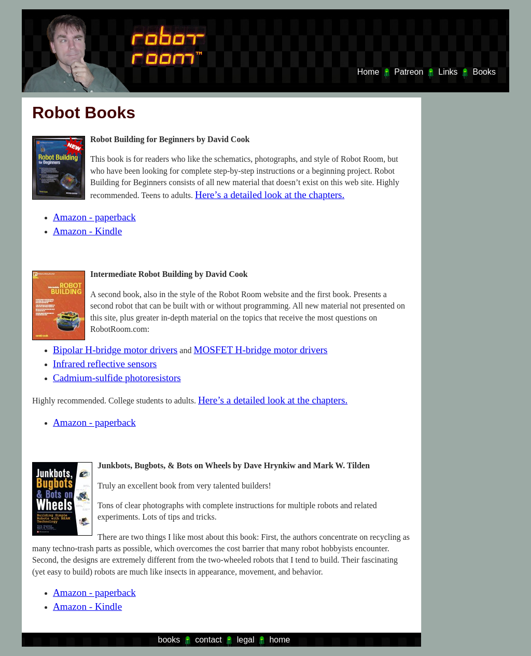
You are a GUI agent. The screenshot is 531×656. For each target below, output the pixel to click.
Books (484, 71)
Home (368, 71)
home (279, 639)
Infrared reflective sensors (105, 363)
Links (447, 71)
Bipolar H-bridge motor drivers (115, 349)
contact (208, 639)
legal (246, 639)
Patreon (408, 71)
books (169, 639)
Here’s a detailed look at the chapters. (269, 194)
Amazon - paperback (94, 217)
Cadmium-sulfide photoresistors (117, 377)
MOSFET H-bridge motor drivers (260, 349)
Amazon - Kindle (87, 231)
